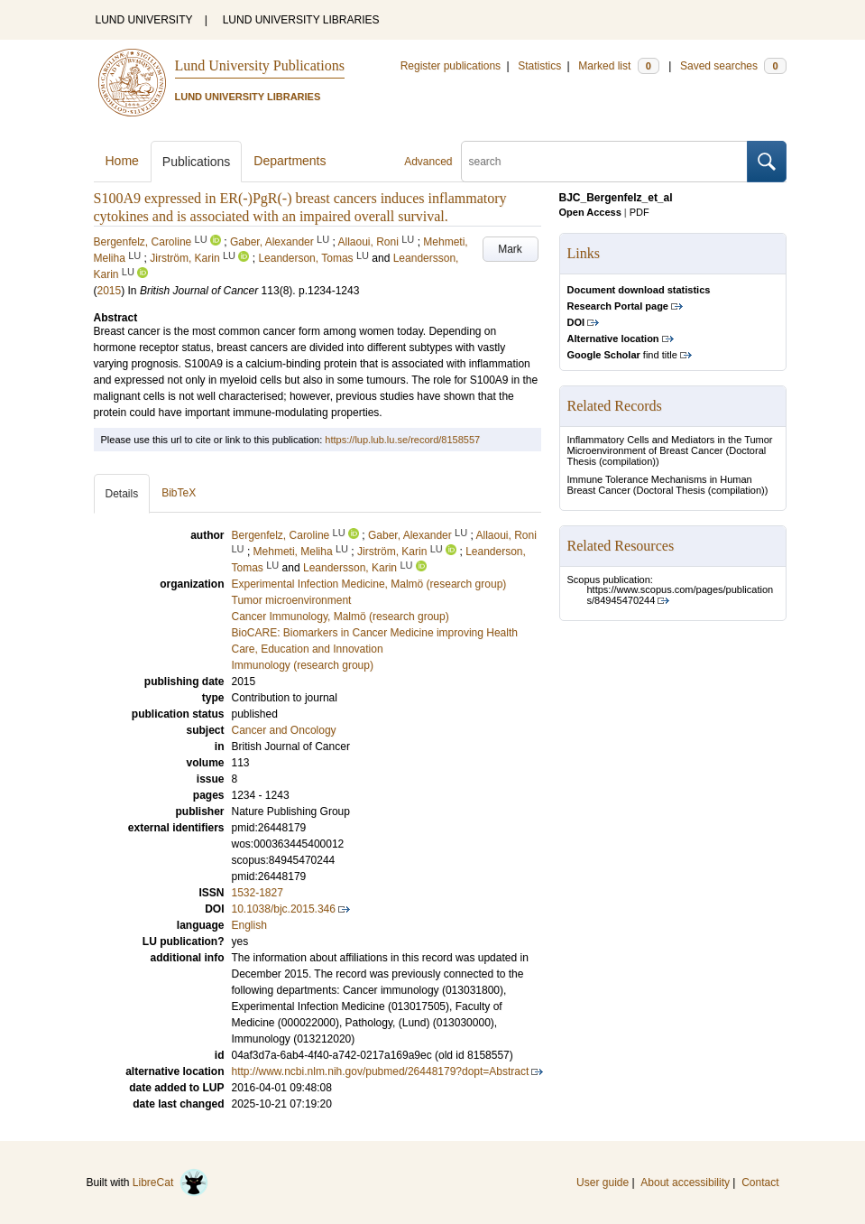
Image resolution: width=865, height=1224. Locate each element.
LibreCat (170, 1182)
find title (622, 354)
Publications (196, 161)
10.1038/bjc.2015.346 (284, 909)
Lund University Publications (260, 65)
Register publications (450, 66)
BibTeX (178, 493)
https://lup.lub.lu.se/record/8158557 (402, 439)
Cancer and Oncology (284, 730)
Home (122, 160)
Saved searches (733, 66)
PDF (639, 212)
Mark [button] (510, 249)
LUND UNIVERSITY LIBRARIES (301, 20)
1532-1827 (257, 892)
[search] (604, 161)
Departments (289, 160)
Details (122, 493)
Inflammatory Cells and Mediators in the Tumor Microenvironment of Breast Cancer (670, 445)
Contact (759, 1182)
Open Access (590, 212)
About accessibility (685, 1182)
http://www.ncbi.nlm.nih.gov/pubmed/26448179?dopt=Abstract (380, 1071)
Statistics (539, 66)
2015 (109, 290)
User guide (602, 1182)
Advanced (428, 161)
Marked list (618, 66)
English (249, 925)
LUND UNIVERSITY (144, 20)
